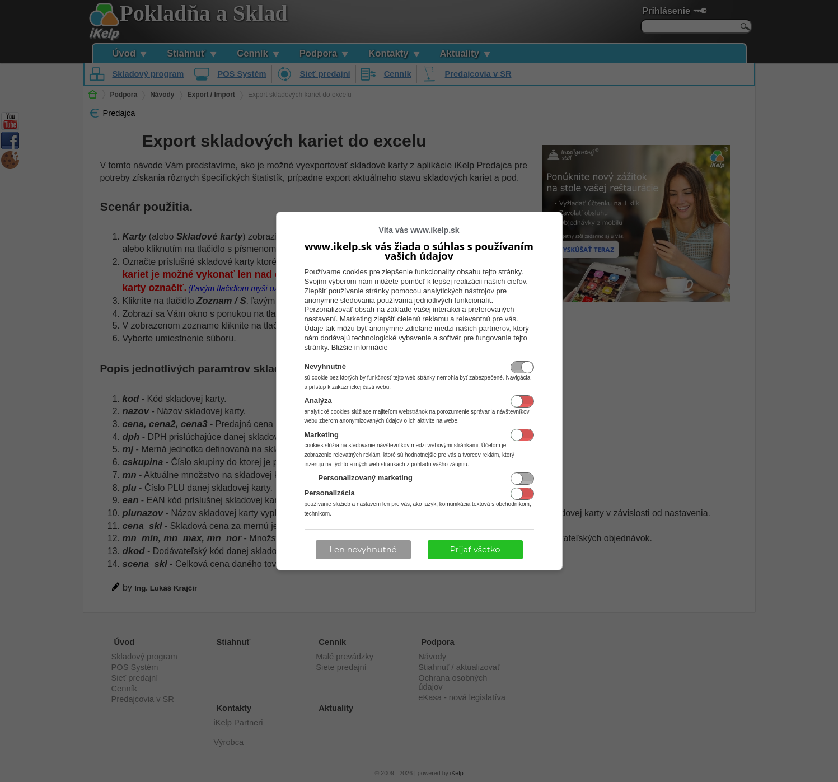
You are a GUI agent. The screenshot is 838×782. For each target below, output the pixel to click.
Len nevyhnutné (363, 550)
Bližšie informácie (359, 347)
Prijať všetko (475, 550)
